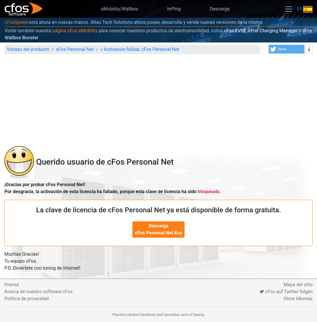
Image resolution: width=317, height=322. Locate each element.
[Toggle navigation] (288, 9)
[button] (287, 49)
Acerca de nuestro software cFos (38, 291)
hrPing (174, 9)
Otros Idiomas (298, 298)
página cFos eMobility (75, 30)
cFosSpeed (16, 22)
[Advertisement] (158, 102)
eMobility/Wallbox (119, 9)
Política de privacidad (26, 298)
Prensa (11, 284)
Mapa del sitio (298, 284)
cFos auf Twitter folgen (286, 291)
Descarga (219, 9)
